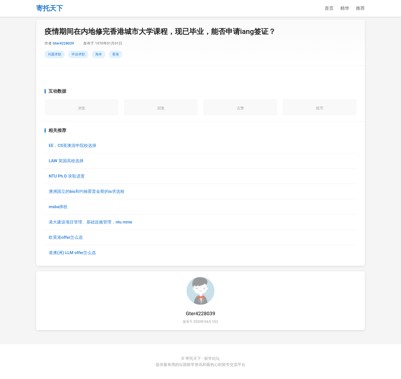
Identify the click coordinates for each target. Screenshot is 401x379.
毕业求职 (78, 54)
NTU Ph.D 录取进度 (67, 176)
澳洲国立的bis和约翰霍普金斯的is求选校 (86, 191)
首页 (329, 8)
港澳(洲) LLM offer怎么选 (72, 252)
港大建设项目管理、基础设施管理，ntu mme (90, 222)
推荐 (360, 8)
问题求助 (54, 54)
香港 (115, 54)
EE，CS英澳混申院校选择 (72, 145)
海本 (98, 54)
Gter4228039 (63, 43)
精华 (344, 8)
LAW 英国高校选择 (66, 160)
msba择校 (58, 206)
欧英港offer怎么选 (66, 237)
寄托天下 (49, 8)
